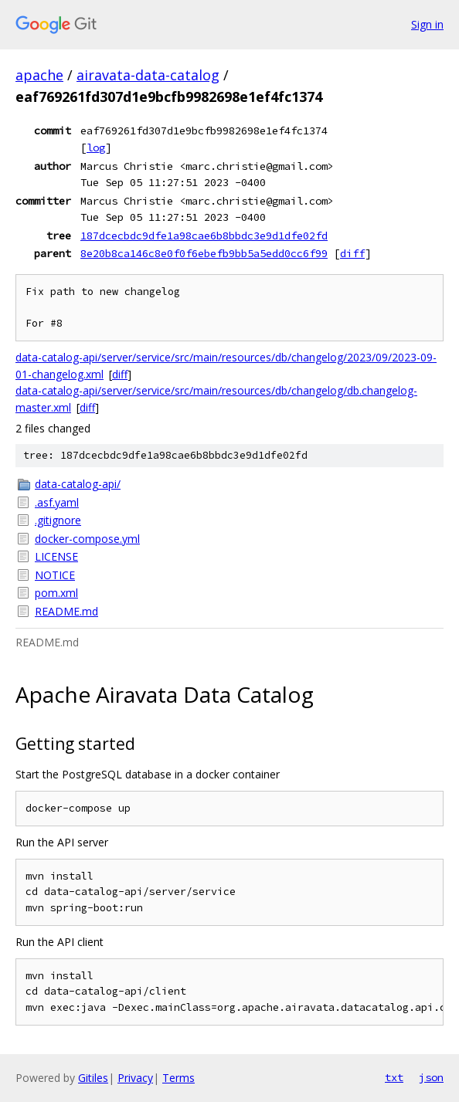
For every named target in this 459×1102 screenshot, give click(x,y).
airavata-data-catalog (147, 75)
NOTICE (55, 575)
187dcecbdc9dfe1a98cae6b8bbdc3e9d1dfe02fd (204, 235)
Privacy (135, 1077)
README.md (66, 611)
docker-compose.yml (87, 538)
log (96, 147)
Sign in (427, 24)
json (431, 1077)
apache (39, 75)
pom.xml (56, 592)
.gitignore (58, 520)
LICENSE (56, 556)
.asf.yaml (57, 502)
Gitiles (93, 1077)
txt (394, 1077)
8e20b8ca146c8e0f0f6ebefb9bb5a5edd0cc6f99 (204, 253)
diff (352, 253)
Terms (178, 1077)
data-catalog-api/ (78, 483)
